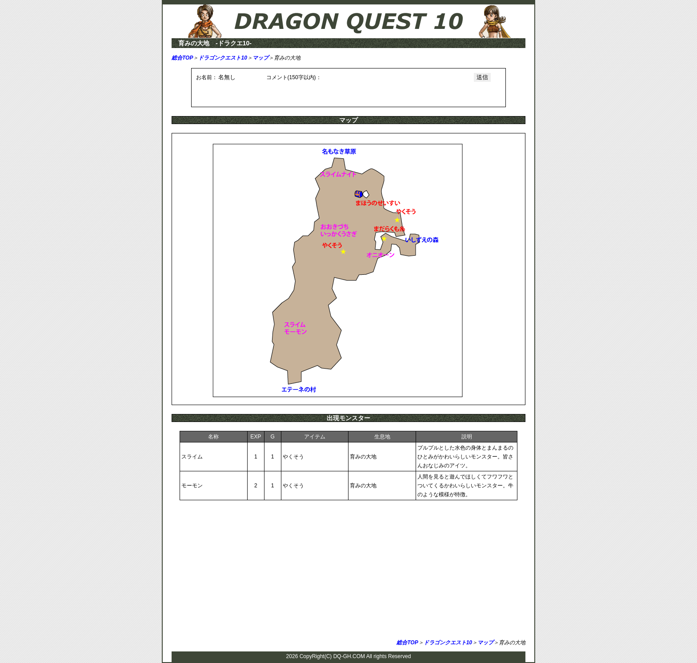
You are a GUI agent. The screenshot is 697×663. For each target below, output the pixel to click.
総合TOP (182, 58)
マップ (260, 58)
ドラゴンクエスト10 (222, 58)
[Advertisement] (348, 571)
